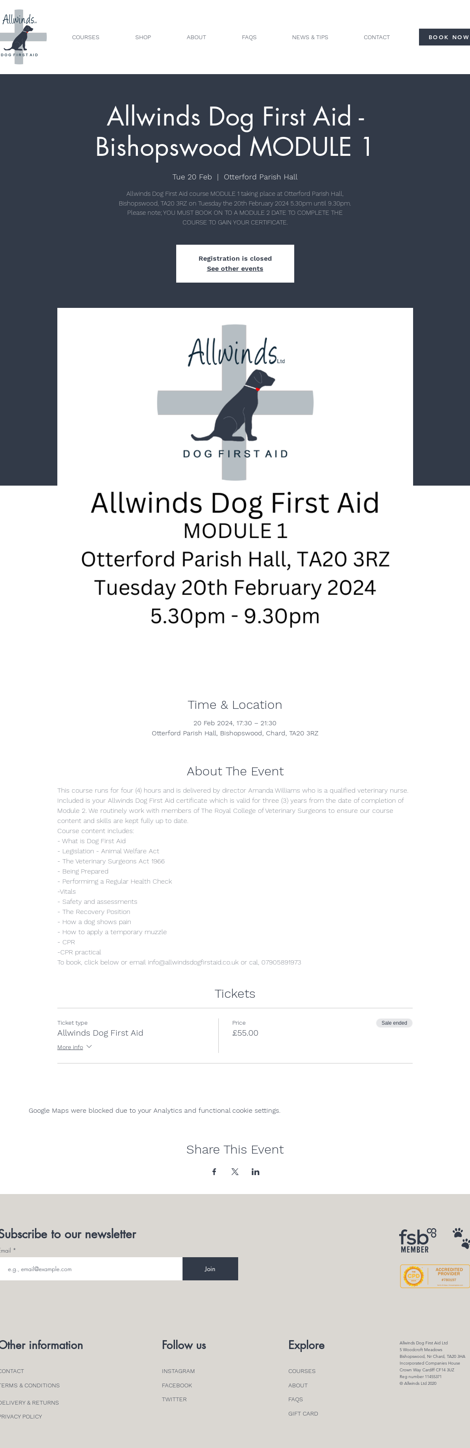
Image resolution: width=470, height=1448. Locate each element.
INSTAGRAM (178, 1371)
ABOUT (298, 1385)
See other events (235, 268)
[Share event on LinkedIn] (256, 1171)
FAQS (295, 1399)
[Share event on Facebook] (214, 1171)
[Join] (210, 1268)
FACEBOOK (177, 1385)
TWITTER (174, 1399)
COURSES (302, 1371)
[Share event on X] (235, 1171)
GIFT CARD (303, 1413)
